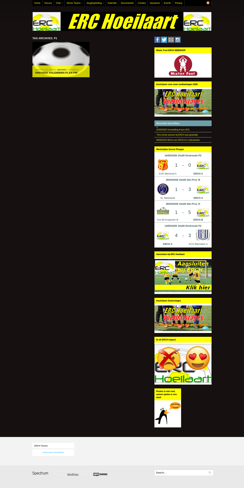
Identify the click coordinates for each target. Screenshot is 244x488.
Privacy (178, 3)
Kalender (112, 3)
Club (58, 4)
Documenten (127, 3)
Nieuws (48, 3)
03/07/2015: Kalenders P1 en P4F (56, 72)
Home (37, 3)
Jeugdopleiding (94, 4)
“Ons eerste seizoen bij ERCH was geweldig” (177, 135)
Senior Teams (74, 4)
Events (167, 3)
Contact (142, 3)
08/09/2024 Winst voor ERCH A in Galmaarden (178, 140)
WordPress (73, 474)
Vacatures (155, 3)
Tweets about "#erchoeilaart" (53, 452)
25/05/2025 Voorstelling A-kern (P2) (172, 129)
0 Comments (73, 70)
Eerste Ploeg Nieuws (45, 70)
